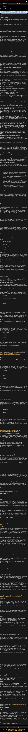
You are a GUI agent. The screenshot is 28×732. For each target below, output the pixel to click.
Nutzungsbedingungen (15, 727)
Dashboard (5, 3)
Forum (10, 3)
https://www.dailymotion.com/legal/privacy (7, 679)
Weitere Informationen (21, 12)
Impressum (10, 727)
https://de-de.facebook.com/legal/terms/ (18, 317)
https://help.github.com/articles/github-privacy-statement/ (9, 431)
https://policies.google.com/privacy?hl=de (7, 355)
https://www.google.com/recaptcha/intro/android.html (12, 596)
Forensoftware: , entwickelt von (14, 729)
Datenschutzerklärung (4, 727)
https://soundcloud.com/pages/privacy (13, 623)
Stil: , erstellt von (14, 730)
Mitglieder (14, 3)
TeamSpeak (19, 3)
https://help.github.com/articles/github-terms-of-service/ (9, 430)
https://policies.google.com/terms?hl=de (10, 353)
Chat (24, 3)
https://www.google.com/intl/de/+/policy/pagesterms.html (9, 354)
